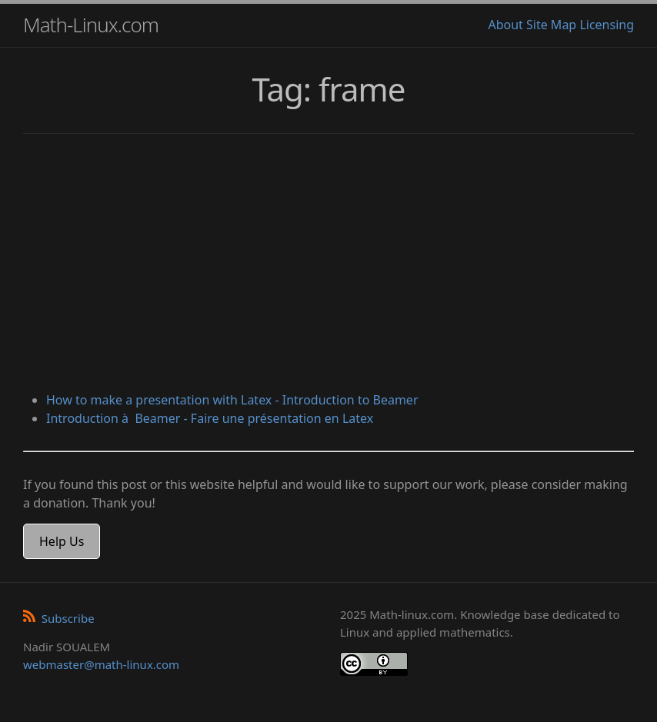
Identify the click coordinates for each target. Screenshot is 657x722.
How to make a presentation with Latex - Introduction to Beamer (232, 399)
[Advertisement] (328, 264)
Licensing (606, 24)
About (505, 24)
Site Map (551, 24)
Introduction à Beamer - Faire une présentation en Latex (209, 418)
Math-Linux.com (90, 24)
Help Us (61, 541)
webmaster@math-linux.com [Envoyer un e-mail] (101, 664)
